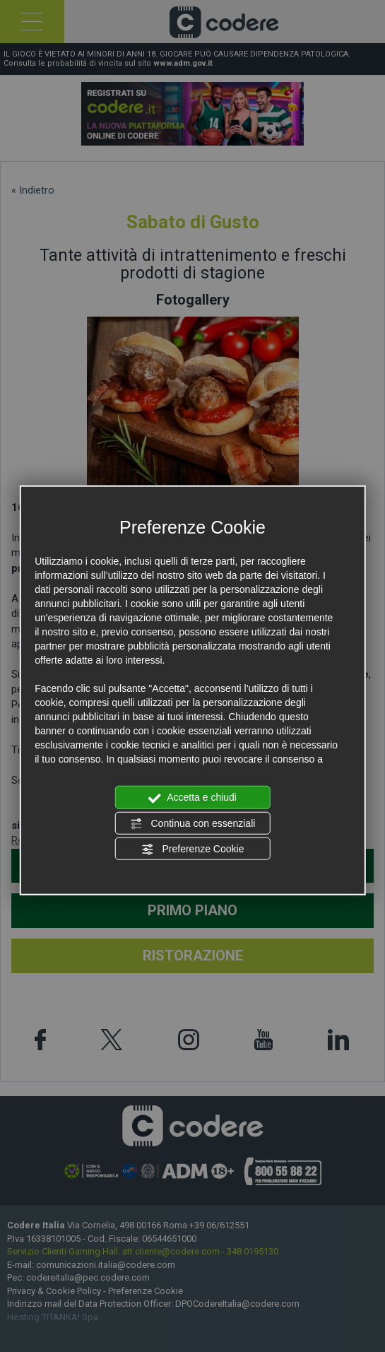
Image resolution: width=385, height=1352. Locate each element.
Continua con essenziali (193, 823)
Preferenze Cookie (192, 849)
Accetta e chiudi (192, 798)
